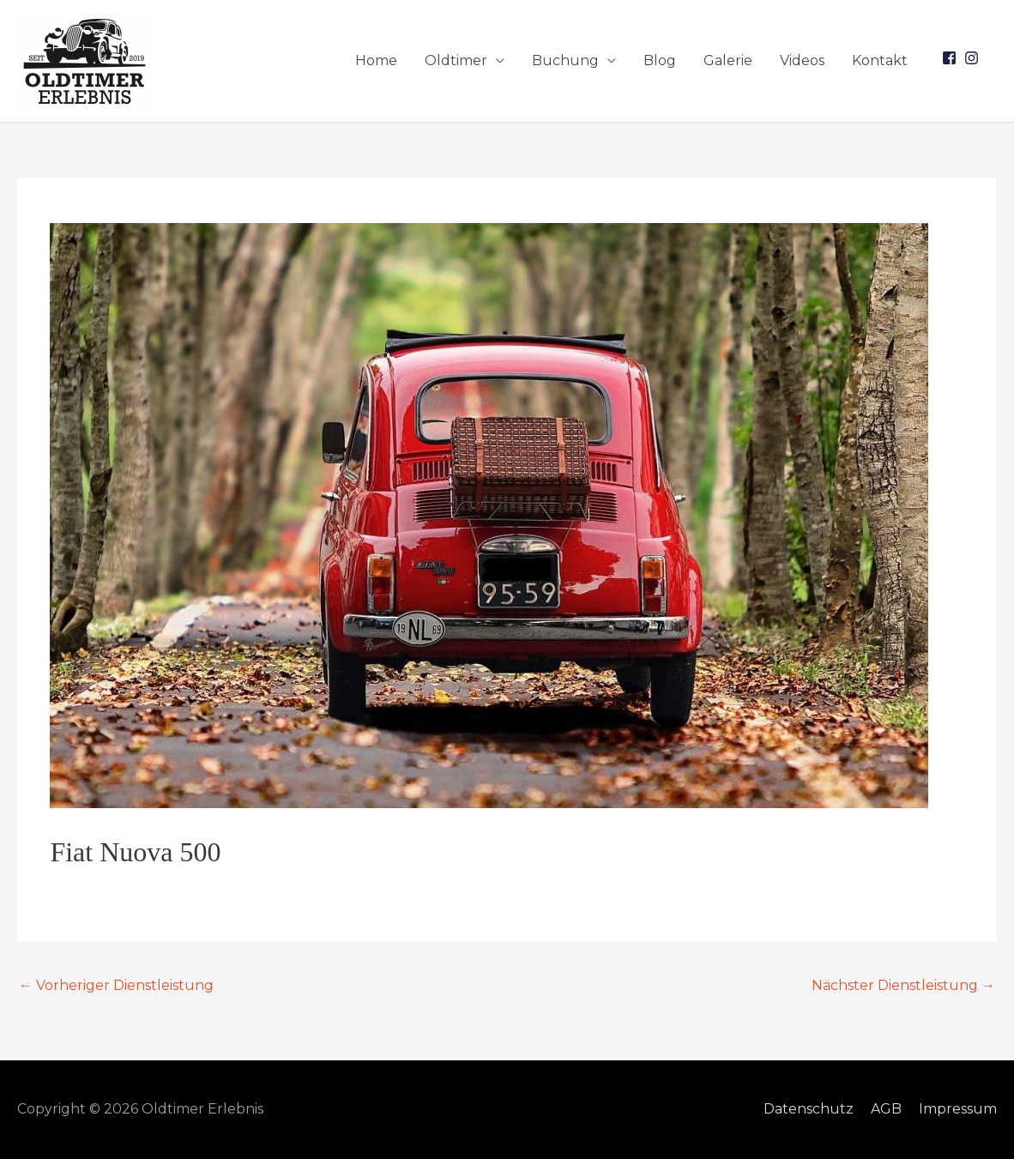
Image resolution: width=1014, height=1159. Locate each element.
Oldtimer (456, 60)
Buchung (565, 60)
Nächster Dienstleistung (903, 985)
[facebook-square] (951, 58)
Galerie (727, 60)
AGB (886, 1109)
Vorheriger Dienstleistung (116, 985)
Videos (802, 60)
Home (376, 60)
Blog (659, 60)
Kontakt (880, 60)
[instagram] (973, 58)
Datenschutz (809, 1109)
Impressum (958, 1109)
